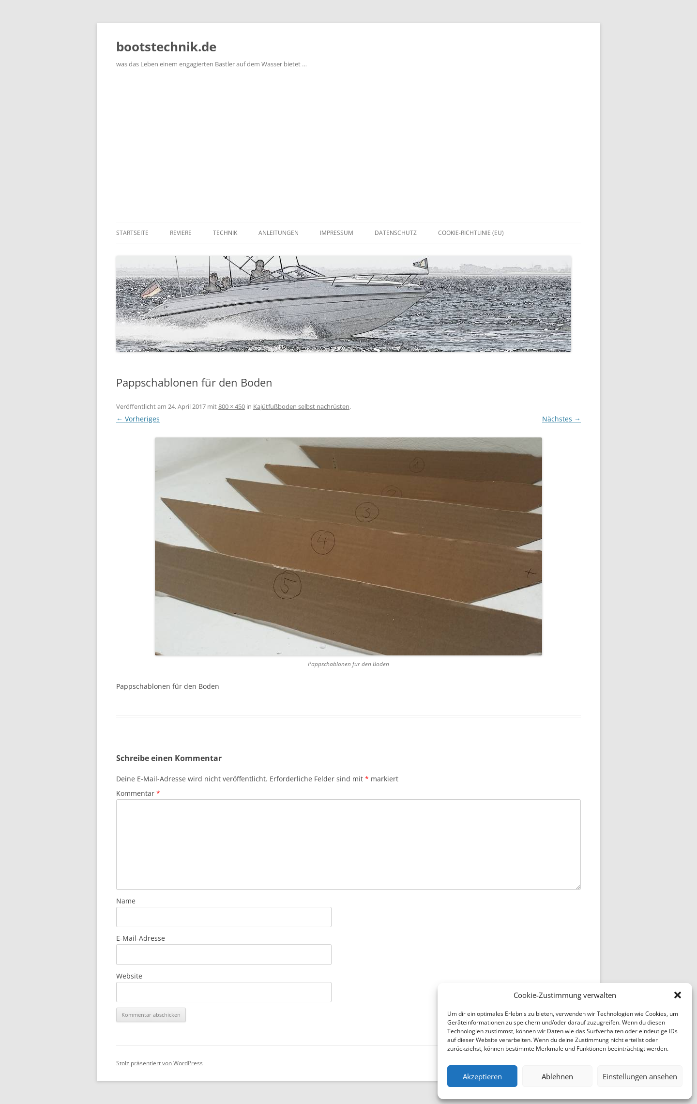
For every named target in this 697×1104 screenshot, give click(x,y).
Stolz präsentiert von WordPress (159, 1063)
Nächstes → (561, 418)
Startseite (132, 233)
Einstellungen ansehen (640, 1076)
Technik (225, 233)
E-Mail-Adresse (140, 938)
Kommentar (138, 793)
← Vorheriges (138, 418)
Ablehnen (557, 1076)
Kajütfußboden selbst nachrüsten (301, 406)
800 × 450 (231, 406)
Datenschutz (396, 233)
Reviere (181, 233)
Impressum (336, 233)
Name (126, 900)
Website (129, 975)
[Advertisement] (348, 149)
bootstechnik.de (166, 46)
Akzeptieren (482, 1076)
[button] (677, 995)
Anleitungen (278, 233)
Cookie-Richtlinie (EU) (471, 233)
